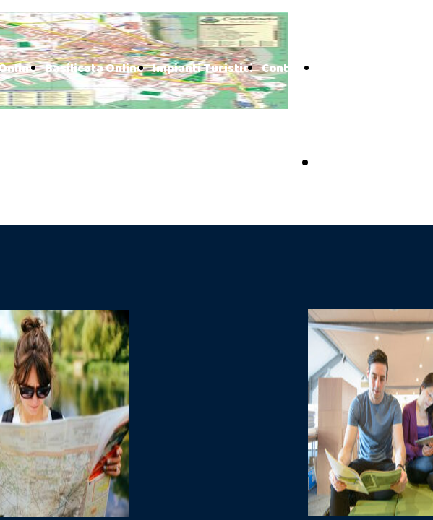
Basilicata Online (94, 69)
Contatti (285, 69)
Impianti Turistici (203, 69)
